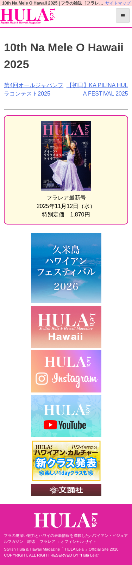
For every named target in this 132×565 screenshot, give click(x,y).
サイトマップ (118, 3)
